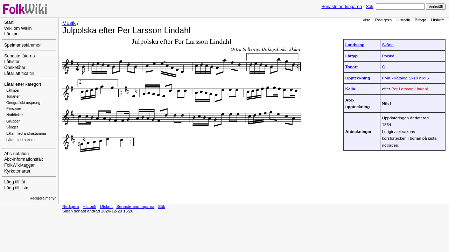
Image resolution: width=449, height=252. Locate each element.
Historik (403, 20)
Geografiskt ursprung (23, 103)
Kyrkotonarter (17, 171)
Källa (350, 88)
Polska (388, 56)
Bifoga (420, 20)
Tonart (351, 66)
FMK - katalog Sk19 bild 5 (405, 78)
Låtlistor (12, 61)
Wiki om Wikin (18, 28)
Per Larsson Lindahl (409, 88)
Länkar (10, 33)
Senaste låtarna (19, 56)
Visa (367, 20)
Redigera (383, 20)
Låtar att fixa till (19, 73)
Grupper (13, 121)
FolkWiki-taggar (19, 165)
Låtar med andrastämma (26, 133)
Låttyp (351, 56)
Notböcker (14, 115)
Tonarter (13, 96)
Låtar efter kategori (22, 84)
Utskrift (437, 20)
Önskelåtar (15, 67)
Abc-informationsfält (23, 159)
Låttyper (13, 90)
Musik (69, 23)
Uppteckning (357, 78)
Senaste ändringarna (341, 6)
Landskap (355, 44)
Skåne (388, 44)
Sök (369, 6)
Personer (13, 109)
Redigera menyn (43, 198)
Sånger (12, 127)
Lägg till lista (16, 188)
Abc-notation (16, 153)
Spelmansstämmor (22, 45)
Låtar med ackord (20, 140)
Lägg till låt (14, 182)
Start (8, 22)
